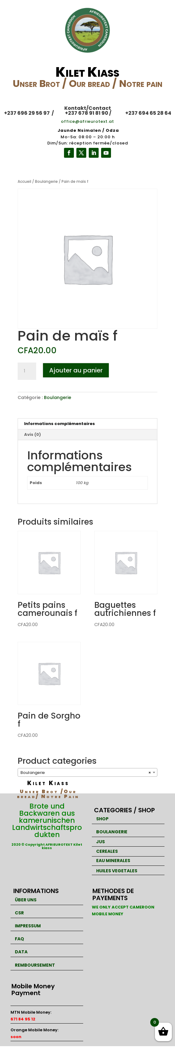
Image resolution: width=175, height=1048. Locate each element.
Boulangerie (46, 181)
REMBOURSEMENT (35, 965)
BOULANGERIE (111, 832)
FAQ (19, 939)
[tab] (87, 424)
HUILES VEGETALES (116, 871)
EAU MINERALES (113, 860)
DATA (21, 952)
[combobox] (88, 772)
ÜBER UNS (25, 900)
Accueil (24, 181)
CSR (19, 913)
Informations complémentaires (59, 424)
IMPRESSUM (28, 926)
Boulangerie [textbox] (85, 772)
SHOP (102, 819)
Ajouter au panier (76, 370)
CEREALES (107, 851)
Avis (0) (32, 434)
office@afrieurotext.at (87, 121)
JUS (100, 842)
